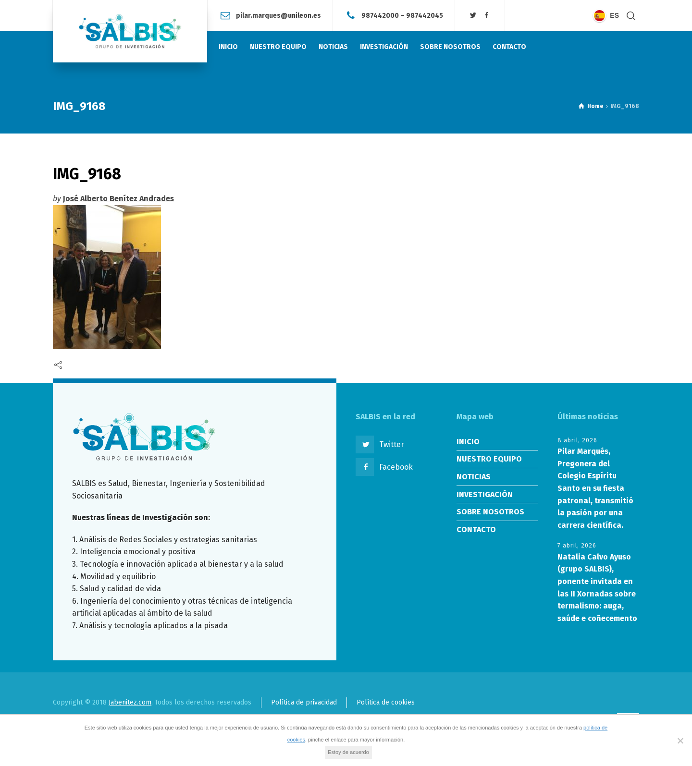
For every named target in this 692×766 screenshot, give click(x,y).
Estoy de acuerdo (348, 752)
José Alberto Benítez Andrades (118, 198)
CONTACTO (476, 529)
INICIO (468, 441)
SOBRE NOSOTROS (490, 511)
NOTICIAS (474, 476)
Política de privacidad (304, 702)
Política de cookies (386, 702)
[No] (680, 740)
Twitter (391, 444)
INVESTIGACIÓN (485, 494)
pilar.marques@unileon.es (278, 15)
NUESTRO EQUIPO (489, 458)
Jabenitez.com (130, 702)
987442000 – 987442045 (402, 15)
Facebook (396, 467)
